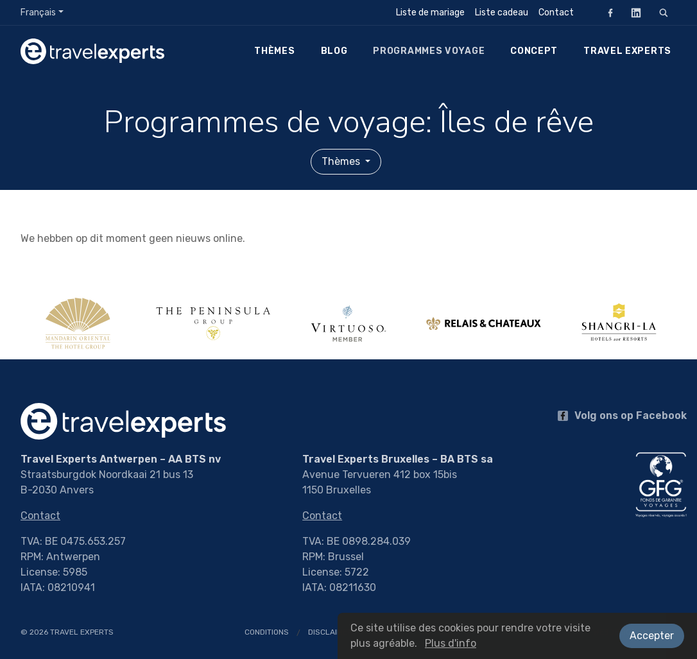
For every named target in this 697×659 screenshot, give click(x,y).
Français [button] (38, 12)
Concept (534, 51)
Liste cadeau (501, 12)
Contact (556, 12)
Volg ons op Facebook (622, 415)
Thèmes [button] (342, 161)
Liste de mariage (430, 12)
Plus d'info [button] (450, 643)
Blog (334, 51)
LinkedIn (632, 12)
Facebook (606, 12)
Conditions (267, 632)
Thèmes (274, 51)
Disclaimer (330, 632)
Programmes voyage (429, 51)
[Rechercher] (663, 13)
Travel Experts (627, 51)
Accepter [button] (652, 635)
